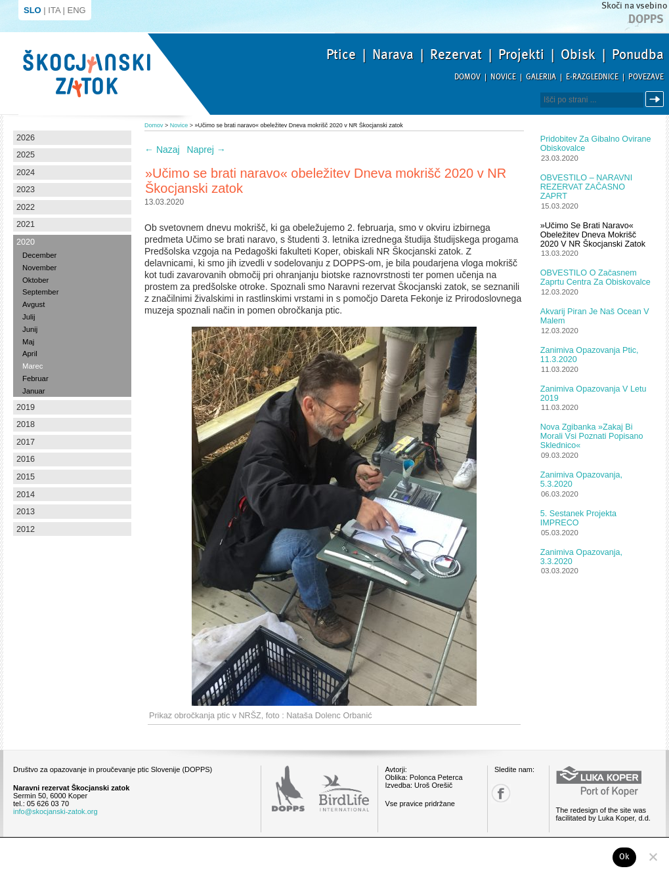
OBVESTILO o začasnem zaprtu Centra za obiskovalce (595, 277)
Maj (28, 342)
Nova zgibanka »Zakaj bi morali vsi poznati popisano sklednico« (591, 436)
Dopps (646, 19)
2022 (25, 207)
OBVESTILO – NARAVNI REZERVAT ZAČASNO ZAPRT (586, 187)
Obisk (578, 54)
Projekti (521, 54)
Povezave (646, 77)
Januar (33, 391)
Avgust (33, 304)
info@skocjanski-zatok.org (55, 811)
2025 (25, 154)
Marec (32, 366)
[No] (652, 856)
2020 (25, 242)
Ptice (341, 54)
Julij (28, 317)
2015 (25, 476)
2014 (25, 494)
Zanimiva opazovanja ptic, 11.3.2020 (589, 355)
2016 (25, 459)
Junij (29, 329)
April (29, 353)
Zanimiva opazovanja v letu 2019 (593, 393)
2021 (25, 224)
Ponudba (638, 54)
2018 (25, 424)
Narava (393, 54)
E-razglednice (592, 77)
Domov (467, 77)
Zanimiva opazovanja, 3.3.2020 (581, 557)
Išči (656, 99)
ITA (54, 10)
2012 (25, 529)
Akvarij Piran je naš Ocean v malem (594, 316)
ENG (77, 10)
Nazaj (162, 149)
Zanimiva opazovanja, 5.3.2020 (581, 479)
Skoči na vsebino (634, 5)
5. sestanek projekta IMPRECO (578, 518)
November (39, 268)
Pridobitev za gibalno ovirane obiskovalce (595, 143)
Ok (624, 856)
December (39, 255)
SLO (32, 10)
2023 (25, 189)
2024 (25, 172)
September (40, 292)
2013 (25, 511)
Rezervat (456, 54)
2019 (25, 407)
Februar (35, 378)
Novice (503, 77)
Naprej (206, 149)
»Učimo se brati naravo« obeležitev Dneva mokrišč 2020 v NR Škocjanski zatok (592, 235)
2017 (25, 442)
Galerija (541, 77)
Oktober (35, 280)
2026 (25, 137)
